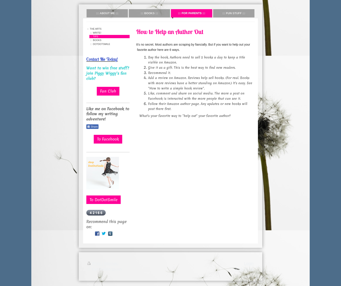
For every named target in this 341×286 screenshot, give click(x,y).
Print (94, 263)
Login (249, 263)
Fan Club (108, 91)
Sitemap (111, 263)
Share (92, 126)
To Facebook (108, 139)
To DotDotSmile (103, 199)
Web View (244, 269)
